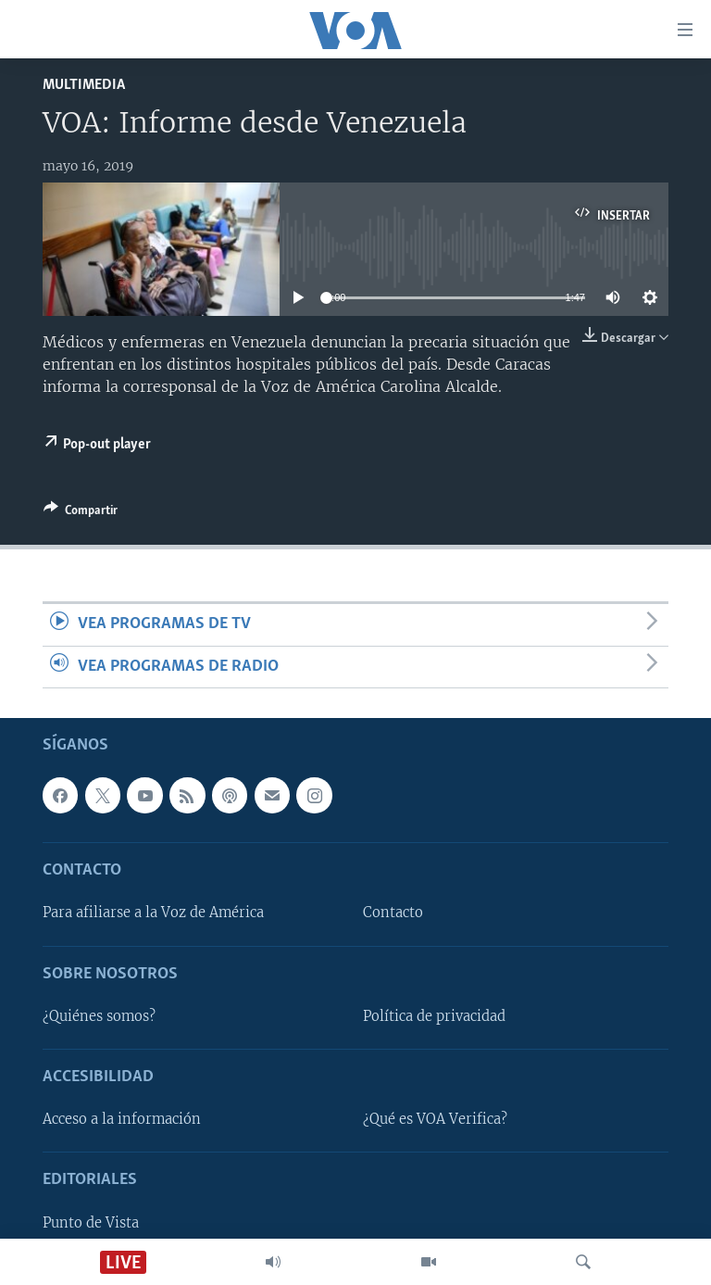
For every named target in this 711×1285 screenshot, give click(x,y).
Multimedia (84, 85)
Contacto (393, 912)
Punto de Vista (91, 1223)
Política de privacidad (434, 1016)
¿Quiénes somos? (99, 1016)
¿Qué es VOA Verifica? (435, 1119)
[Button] (81, 513)
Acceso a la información (122, 1119)
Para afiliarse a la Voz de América (153, 912)
